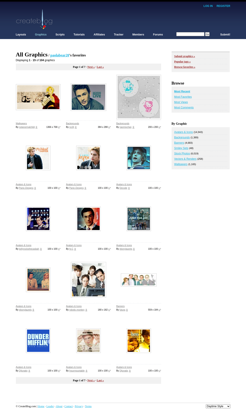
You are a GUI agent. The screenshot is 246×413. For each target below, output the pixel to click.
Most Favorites (183, 96)
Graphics (41, 34)
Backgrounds (72, 123)
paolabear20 (59, 55)
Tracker (119, 34)
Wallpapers (21, 123)
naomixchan (126, 127)
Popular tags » (182, 61)
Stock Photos (182, 153)
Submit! (225, 34)
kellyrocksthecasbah (29, 249)
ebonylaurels (126, 249)
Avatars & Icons (24, 184)
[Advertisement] (149, 19)
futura (122, 310)
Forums (158, 34)
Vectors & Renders (185, 158)
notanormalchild (27, 127)
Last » (100, 66)
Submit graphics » (184, 56)
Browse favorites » (184, 66)
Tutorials (79, 34)
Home (41, 406)
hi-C (71, 249)
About (59, 406)
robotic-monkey (76, 310)
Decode (123, 188)
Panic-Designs (26, 188)
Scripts (60, 34)
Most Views (181, 102)
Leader (50, 406)
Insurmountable (77, 370)
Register (223, 6)
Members (138, 34)
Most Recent (182, 91)
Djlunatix (23, 370)
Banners (120, 306)
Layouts (21, 34)
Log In (208, 6)
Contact (68, 406)
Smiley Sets (181, 148)
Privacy (79, 406)
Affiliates (99, 34)
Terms (88, 406)
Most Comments (184, 107)
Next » (91, 66)
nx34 (71, 127)
